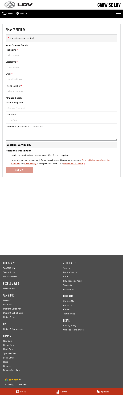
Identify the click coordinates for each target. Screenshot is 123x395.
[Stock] (20, 391)
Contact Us (68, 301)
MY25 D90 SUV (10, 276)
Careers (66, 309)
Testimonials (69, 313)
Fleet (5, 361)
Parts (65, 276)
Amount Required (61, 106)
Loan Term (61, 118)
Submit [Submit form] (19, 170)
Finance (7, 366)
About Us (67, 305)
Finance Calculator (12, 370)
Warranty (67, 285)
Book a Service (70, 272)
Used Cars (8, 349)
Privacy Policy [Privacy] (30, 163)
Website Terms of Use (73, 329)
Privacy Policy (69, 325)
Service (66, 268)
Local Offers (8, 357)
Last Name (61, 65)
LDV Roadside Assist (72, 280)
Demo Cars (8, 345)
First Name (61, 53)
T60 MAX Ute (9, 268)
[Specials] (102, 391)
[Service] (61, 391)
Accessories (68, 289)
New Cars (7, 340)
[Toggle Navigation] (118, 14)
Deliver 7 (7, 300)
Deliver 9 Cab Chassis (13, 312)
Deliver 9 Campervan (13, 329)
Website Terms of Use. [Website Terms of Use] (73, 163)
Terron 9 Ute (9, 272)
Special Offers (9, 353)
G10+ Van (7, 304)
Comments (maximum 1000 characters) (61, 133)
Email (61, 77)
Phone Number (61, 89)
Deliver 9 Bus (9, 288)
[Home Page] (18, 4)
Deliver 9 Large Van (12, 308)
